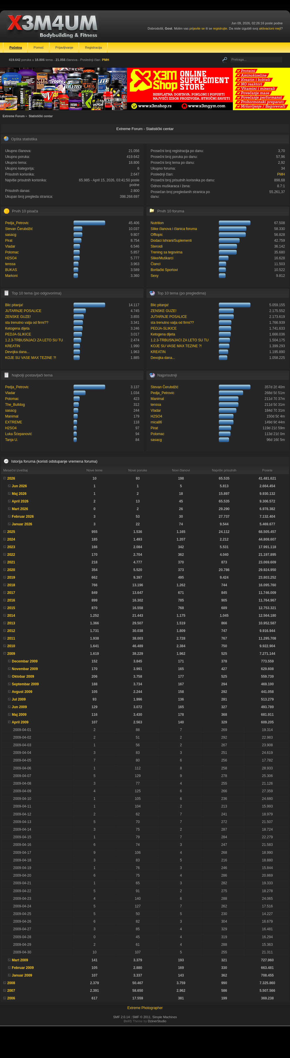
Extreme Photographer (145, 1008)
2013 (11, 623)
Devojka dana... (17, 352)
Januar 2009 (22, 975)
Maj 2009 (19, 715)
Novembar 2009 (25, 669)
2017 (11, 593)
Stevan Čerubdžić (19, 229)
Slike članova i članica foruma (174, 229)
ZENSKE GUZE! (18, 317)
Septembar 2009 (25, 684)
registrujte (220, 28)
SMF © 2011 (141, 1017)
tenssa (10, 264)
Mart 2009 (20, 960)
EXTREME (13, 422)
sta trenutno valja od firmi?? (26, 323)
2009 (11, 654)
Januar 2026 (22, 524)
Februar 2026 (23, 516)
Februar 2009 (23, 968)
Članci (155, 264)
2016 (11, 600)
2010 (11, 646)
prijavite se (197, 28)
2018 (11, 585)
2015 (11, 608)
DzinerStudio (157, 1021)
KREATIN (12, 346)
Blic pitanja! (14, 305)
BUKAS (11, 270)
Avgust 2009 (22, 692)
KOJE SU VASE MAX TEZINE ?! (30, 358)
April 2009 (20, 722)
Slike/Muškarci (162, 258)
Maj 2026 (19, 494)
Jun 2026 (19, 486)
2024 (11, 539)
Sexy (154, 276)
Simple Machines (164, 1017)
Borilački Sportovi (164, 270)
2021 (11, 562)
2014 (11, 616)
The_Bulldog (15, 405)
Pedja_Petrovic (17, 223)
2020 (11, 570)
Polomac (12, 252)
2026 (11, 478)
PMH (105, 60)
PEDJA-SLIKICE (18, 334)
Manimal (11, 416)
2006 (11, 998)
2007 (11, 991)
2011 (11, 638)
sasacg (10, 235)
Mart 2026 (20, 509)
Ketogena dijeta (17, 328)
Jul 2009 (18, 699)
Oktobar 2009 (23, 676)
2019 (11, 577)
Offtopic (157, 235)
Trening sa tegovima (166, 252)
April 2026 (20, 501)
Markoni (11, 276)
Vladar (10, 246)
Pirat (8, 240)
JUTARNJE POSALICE (23, 311)
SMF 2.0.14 (121, 1017)
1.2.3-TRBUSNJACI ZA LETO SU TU (34, 340)
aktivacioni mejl (270, 28)
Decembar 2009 (24, 661)
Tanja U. (11, 440)
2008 (11, 983)
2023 (11, 547)
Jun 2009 (19, 707)
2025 (11, 532)
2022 (11, 555)
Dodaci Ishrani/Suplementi (171, 240)
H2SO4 (10, 258)
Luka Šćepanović (18, 434)
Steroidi (157, 246)
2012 (11, 631)
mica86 (156, 422)
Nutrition (157, 223)
